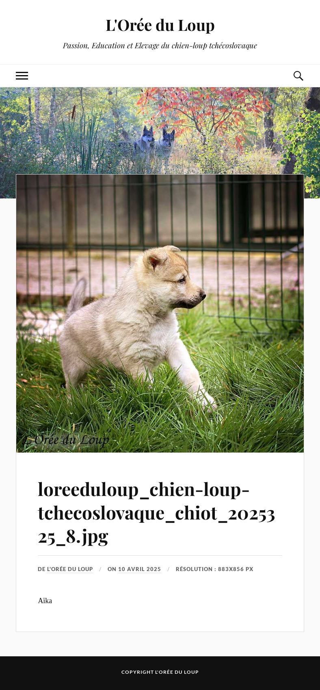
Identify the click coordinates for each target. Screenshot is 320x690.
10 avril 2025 (139, 569)
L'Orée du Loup (160, 24)
